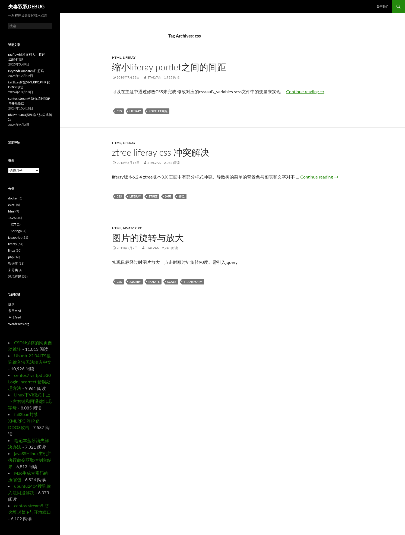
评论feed (14, 317)
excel (11, 205)
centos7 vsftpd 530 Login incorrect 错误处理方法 (29, 382)
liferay (129, 57)
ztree (152, 196)
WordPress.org (18, 324)
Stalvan (154, 77)
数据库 (13, 263)
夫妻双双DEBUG (26, 7)
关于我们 (382, 6)
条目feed (14, 311)
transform (193, 281)
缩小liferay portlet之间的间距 (169, 66)
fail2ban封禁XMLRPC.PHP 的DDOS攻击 (24, 421)
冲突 (168, 196)
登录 (11, 304)
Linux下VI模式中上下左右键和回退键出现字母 (30, 401)
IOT (13, 224)
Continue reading (305, 91)
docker (13, 198)
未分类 (13, 270)
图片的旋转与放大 (148, 237)
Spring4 (16, 231)
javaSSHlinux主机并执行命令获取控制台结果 (30, 460)
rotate (154, 281)
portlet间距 (157, 111)
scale (171, 281)
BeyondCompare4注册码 (26, 71)
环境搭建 (14, 276)
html (116, 57)
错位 (182, 196)
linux (11, 250)
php (11, 257)
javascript (132, 228)
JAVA (12, 218)
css (119, 111)
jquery (135, 281)
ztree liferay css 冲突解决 (161, 152)
